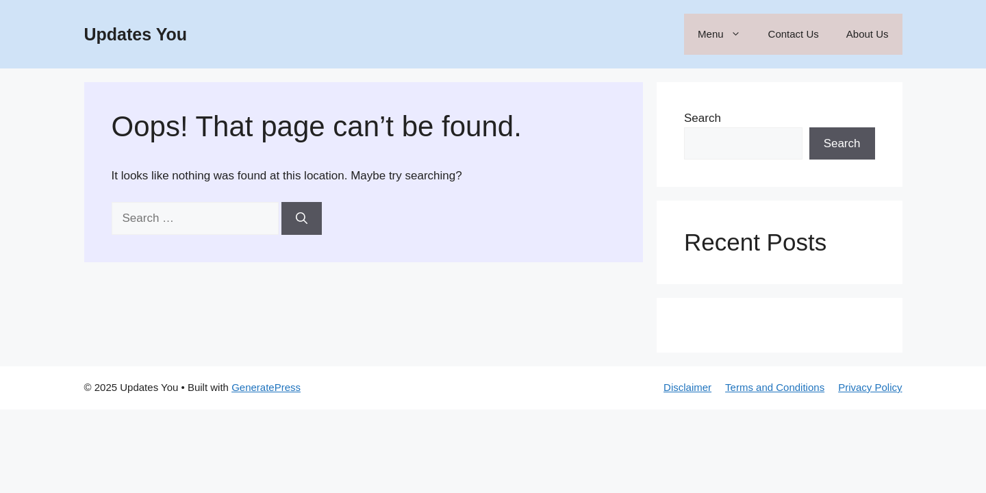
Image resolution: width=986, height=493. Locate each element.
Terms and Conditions (774, 387)
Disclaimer (687, 387)
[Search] (301, 218)
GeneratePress (266, 387)
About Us (867, 34)
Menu (726, 34)
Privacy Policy (870, 387)
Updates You (136, 34)
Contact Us (793, 34)
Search (702, 118)
